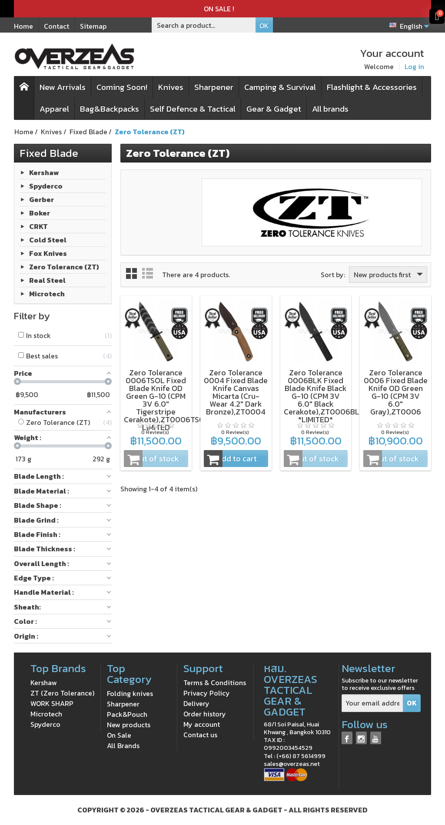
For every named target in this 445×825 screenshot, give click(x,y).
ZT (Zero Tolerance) (62, 693)
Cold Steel (47, 239)
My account (201, 724)
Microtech (47, 293)
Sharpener (213, 87)
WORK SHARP (51, 703)
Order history (204, 714)
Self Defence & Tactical (193, 109)
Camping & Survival (280, 87)
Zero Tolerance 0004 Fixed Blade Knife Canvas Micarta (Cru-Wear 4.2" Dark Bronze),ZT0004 (236, 392)
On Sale (119, 735)
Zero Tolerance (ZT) (64, 266)
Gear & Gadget (273, 109)
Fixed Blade (49, 153)
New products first (389, 274)
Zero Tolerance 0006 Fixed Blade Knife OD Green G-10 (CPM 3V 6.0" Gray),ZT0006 (396, 392)
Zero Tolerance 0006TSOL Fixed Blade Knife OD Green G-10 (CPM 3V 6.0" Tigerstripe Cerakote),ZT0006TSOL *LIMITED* (166, 400)
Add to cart (230, 458)
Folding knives (130, 693)
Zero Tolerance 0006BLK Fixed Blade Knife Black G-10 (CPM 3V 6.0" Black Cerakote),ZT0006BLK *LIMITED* (324, 396)
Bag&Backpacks (109, 109)
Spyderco (46, 185)
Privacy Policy (206, 693)
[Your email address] (372, 703)
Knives (170, 87)
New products (128, 724)
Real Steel (47, 280)
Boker (39, 212)
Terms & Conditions (214, 682)
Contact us (200, 734)
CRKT (38, 226)
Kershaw (44, 172)
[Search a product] (204, 25)
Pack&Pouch (127, 714)
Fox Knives (48, 253)
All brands (330, 109)
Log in (414, 66)
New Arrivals (63, 87)
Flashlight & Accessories (372, 87)
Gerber (41, 199)
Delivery (196, 703)
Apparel (54, 109)
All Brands (123, 745)
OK (264, 25)
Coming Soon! (121, 87)
